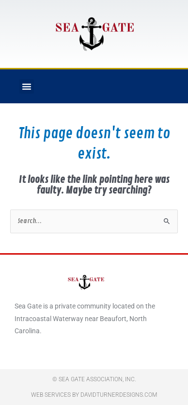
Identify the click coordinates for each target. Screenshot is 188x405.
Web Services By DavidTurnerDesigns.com (94, 394)
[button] (26, 86)
